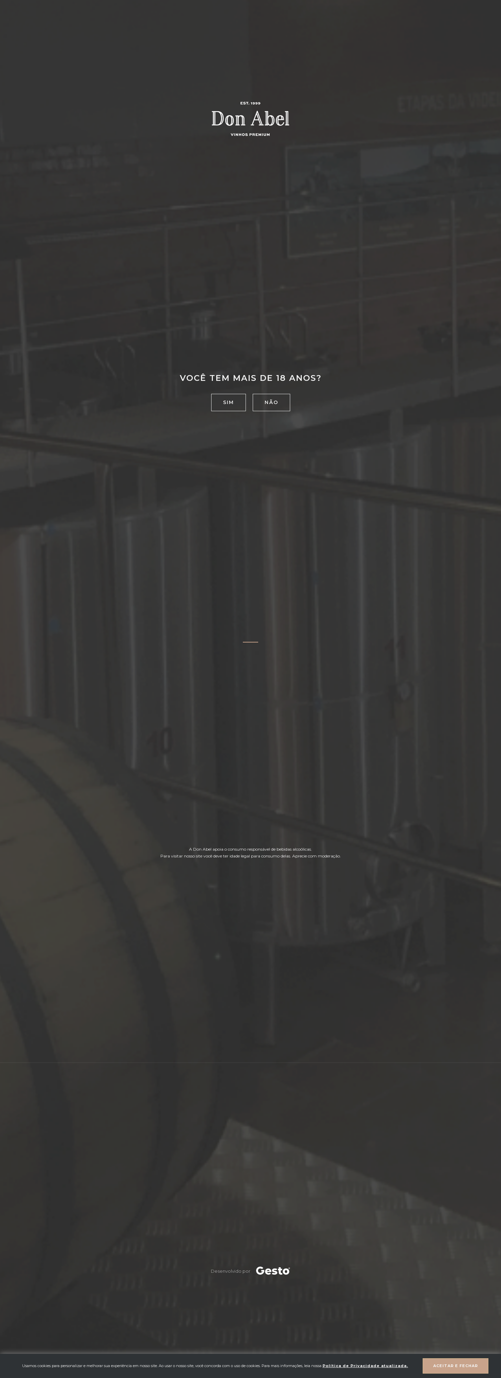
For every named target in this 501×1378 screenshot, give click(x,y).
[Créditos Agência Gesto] (273, 1271)
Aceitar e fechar (455, 1365)
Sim (228, 402)
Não (271, 402)
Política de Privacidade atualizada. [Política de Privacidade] (365, 1365)
